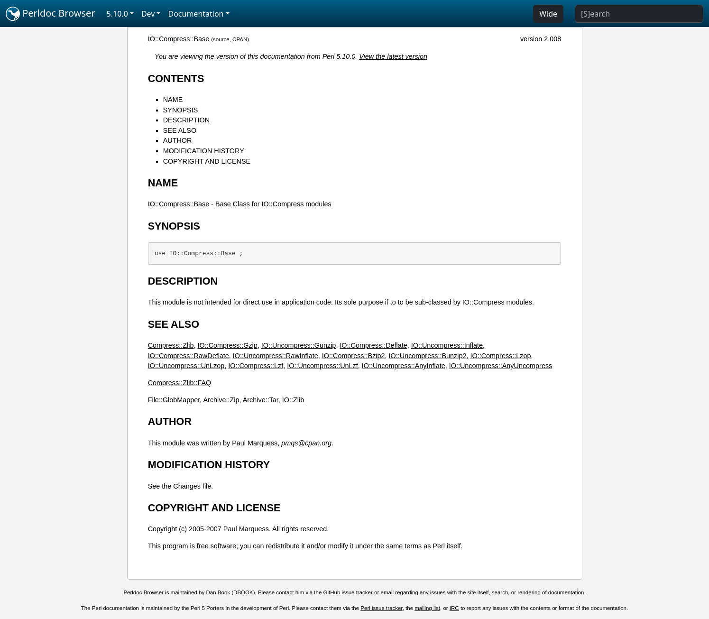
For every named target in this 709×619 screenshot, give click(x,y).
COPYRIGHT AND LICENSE (206, 161)
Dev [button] (148, 14)
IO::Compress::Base (179, 39)
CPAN (239, 39)
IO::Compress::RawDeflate (188, 356)
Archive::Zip (221, 400)
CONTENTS (176, 78)
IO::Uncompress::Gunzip (298, 345)
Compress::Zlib (171, 345)
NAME (173, 99)
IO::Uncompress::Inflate (447, 345)
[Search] (639, 14)
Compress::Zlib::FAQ (180, 383)
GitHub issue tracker (348, 592)
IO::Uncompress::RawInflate (275, 356)
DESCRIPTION (186, 120)
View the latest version (393, 56)
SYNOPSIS (180, 110)
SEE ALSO (179, 130)
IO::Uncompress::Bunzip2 (428, 356)
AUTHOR (177, 140)
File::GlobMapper (174, 400)
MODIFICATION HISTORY (203, 151)
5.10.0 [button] (117, 14)
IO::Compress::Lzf (255, 366)
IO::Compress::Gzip (227, 345)
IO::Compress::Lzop (500, 356)
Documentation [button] (195, 14)
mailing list (427, 608)
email (387, 592)
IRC (454, 608)
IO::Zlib (293, 400)
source (221, 39)
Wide (548, 14)
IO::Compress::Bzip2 (353, 356)
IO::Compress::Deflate (373, 345)
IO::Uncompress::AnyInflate (403, 366)
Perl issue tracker (381, 608)
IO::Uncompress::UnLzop (186, 366)
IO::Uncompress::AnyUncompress (500, 366)
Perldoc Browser (50, 14)
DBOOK (243, 592)
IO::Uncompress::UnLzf (322, 366)
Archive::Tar (260, 400)
